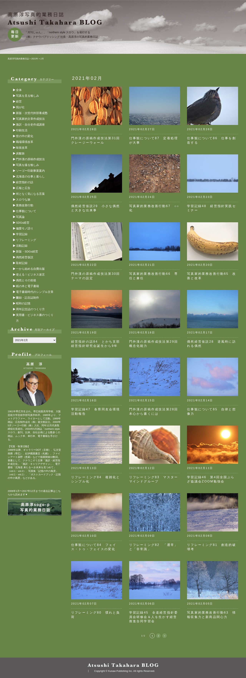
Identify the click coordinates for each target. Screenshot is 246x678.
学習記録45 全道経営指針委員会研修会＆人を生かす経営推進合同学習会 (153, 617)
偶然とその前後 (26, 280)
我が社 (20, 107)
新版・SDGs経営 (27, 251)
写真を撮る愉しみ (27, 165)
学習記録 (21, 234)
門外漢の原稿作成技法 (30, 159)
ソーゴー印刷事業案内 (30, 170)
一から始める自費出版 (30, 268)
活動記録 (21, 245)
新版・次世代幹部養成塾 (32, 113)
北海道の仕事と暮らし (30, 176)
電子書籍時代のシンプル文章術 (34, 292)
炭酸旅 (20, 153)
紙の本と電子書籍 (27, 286)
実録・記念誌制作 (27, 297)
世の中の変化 (24, 136)
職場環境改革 (24, 141)
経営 (19, 101)
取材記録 (21, 263)
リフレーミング (26, 240)
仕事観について (26, 211)
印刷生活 (21, 130)
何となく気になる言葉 (30, 193)
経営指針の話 (24, 182)
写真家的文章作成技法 (30, 118)
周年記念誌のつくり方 (30, 309)
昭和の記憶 (23, 303)
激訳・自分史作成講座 (30, 124)
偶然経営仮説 (24, 257)
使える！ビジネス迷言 (30, 274)
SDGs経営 (22, 222)
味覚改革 (21, 147)
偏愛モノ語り (24, 228)
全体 (19, 90)
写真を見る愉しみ (27, 95)
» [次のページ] (164, 636)
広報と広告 (23, 188)
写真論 (20, 216)
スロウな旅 (23, 199)
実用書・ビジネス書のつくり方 (34, 315)
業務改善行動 (24, 205)
